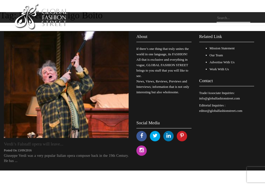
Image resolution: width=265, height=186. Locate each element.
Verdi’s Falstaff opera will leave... (33, 144)
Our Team (216, 55)
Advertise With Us (222, 62)
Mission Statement (222, 48)
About (142, 36)
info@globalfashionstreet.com (219, 98)
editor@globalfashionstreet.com (220, 111)
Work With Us (219, 69)
